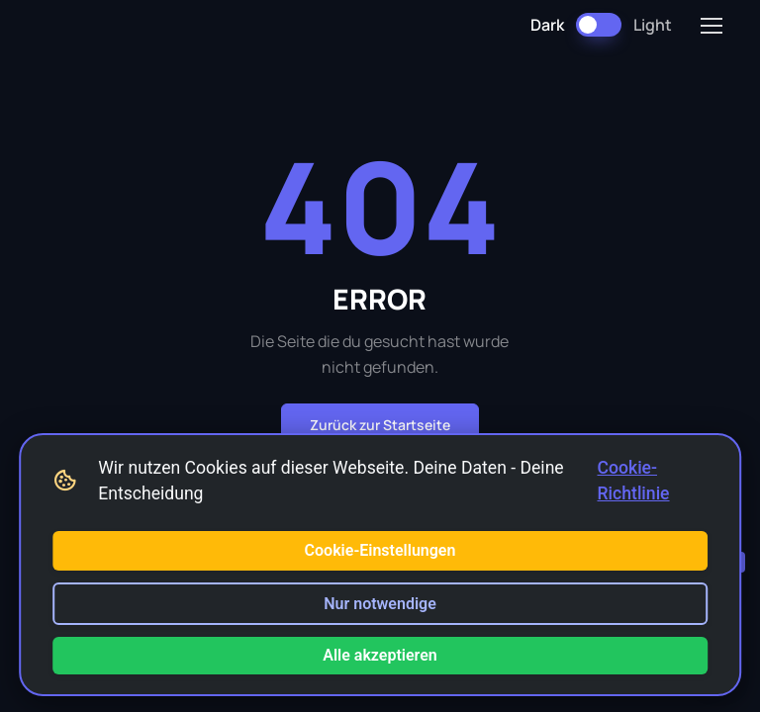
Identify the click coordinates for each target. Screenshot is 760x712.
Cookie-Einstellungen (380, 550)
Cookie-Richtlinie (634, 480)
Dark (547, 25)
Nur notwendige (380, 603)
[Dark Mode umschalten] (598, 25)
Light (652, 25)
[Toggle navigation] (710, 26)
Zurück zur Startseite (380, 424)
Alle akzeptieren (380, 655)
